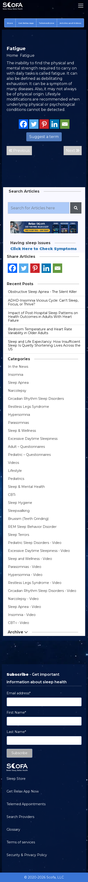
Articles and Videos (70, 23)
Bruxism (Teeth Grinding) (28, 519)
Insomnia (15, 374)
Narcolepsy (17, 390)
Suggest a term (44, 136)
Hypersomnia (19, 415)
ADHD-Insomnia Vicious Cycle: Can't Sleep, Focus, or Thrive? (43, 302)
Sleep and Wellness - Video (30, 559)
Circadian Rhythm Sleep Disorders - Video (42, 591)
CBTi (11, 495)
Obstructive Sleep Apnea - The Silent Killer (42, 292)
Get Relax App (26, 23)
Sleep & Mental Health (26, 487)
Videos (13, 463)
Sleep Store (16, 779)
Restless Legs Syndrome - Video (34, 583)
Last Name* (16, 732)
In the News (18, 366)
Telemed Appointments (26, 804)
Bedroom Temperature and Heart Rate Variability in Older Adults (40, 331)
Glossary (13, 829)
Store (10, 23)
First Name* (16, 712)
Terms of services (21, 842)
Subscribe (19, 753)
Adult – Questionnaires (26, 447)
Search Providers (20, 817)
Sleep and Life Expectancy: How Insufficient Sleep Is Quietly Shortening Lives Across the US (44, 345)
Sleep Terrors (18, 535)
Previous (19, 150)
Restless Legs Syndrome (28, 407)
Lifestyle (15, 471)
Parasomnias (18, 423)
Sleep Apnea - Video (24, 607)
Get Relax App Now (23, 791)
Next (72, 150)
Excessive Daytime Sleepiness (32, 439)
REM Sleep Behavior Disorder (32, 527)
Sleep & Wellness (22, 431)
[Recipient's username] (38, 208)
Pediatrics (16, 479)
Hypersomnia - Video (25, 575)
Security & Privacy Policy (27, 855)
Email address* (19, 693)
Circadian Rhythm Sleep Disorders (36, 398)
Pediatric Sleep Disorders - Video (34, 543)
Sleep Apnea (18, 382)
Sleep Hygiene (20, 503)
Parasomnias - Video (24, 567)
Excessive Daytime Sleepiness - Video (39, 551)
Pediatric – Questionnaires (29, 455)
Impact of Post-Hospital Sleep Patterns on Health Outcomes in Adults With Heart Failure (43, 317)
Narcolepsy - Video (23, 599)
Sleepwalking (19, 511)
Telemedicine (46, 23)
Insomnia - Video (22, 615)
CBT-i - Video (18, 623)
